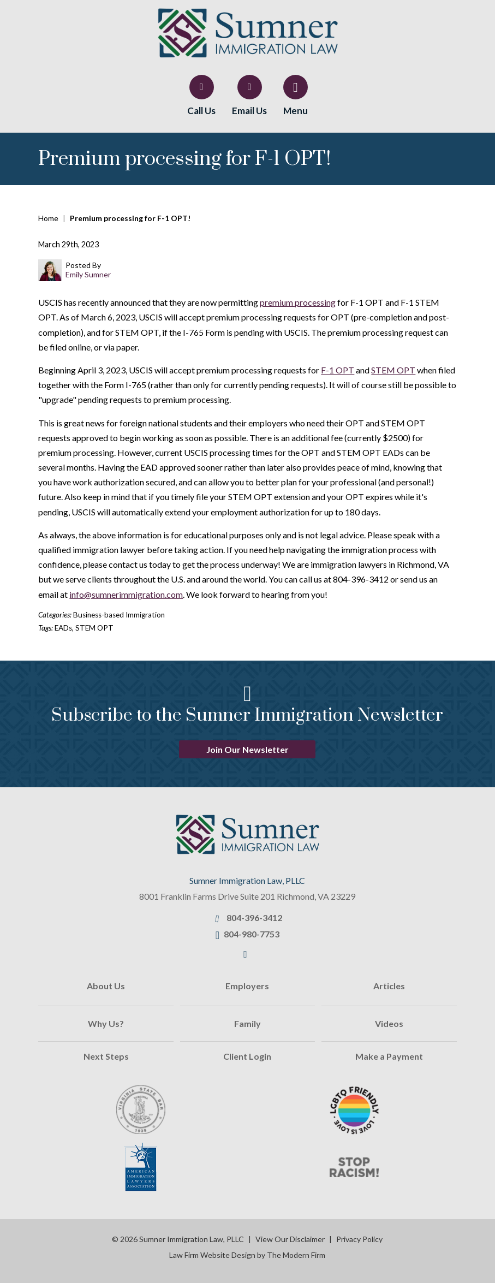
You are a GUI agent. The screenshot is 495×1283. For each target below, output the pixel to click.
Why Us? (106, 1023)
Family (247, 1023)
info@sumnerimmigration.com (126, 594)
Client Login (247, 1056)
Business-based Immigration (119, 614)
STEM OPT (393, 370)
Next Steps (106, 1056)
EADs (63, 627)
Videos (389, 1023)
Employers (247, 986)
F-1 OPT (337, 370)
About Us (106, 986)
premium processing (298, 302)
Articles (389, 986)
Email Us (249, 110)
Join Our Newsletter (247, 749)
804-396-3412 (254, 917)
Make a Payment (389, 1056)
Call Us (201, 110)
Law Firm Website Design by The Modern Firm (247, 1255)
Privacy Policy (359, 1239)
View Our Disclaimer (290, 1239)
